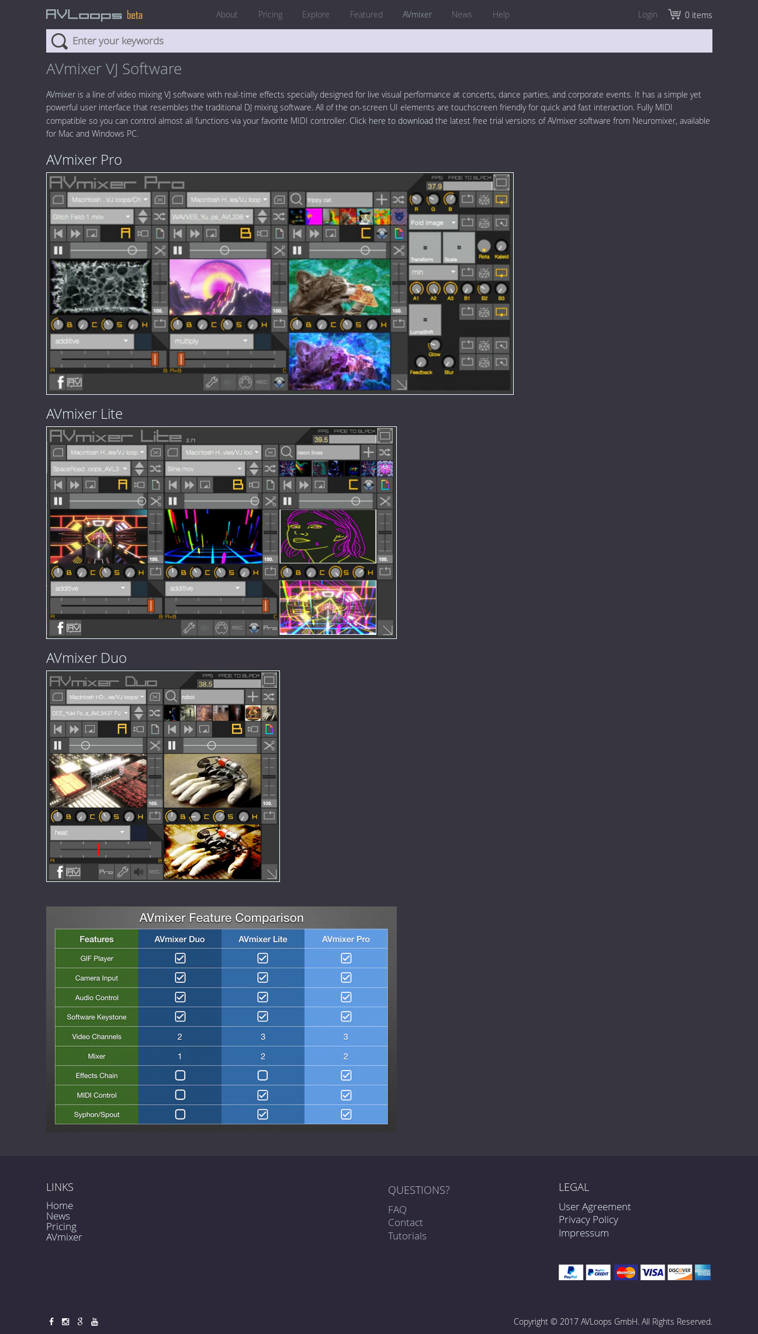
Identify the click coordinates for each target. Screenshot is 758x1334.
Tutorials (407, 1238)
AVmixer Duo (86, 657)
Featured (366, 14)
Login (647, 14)
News (466, 14)
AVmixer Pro (84, 159)
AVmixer (419, 14)
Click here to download (391, 120)
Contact (405, 1225)
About (221, 14)
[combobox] (379, 41)
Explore (314, 14)
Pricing (266, 14)
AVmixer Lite (84, 413)
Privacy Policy (588, 1219)
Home (59, 1205)
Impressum (584, 1232)
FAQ (397, 1212)
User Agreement (595, 1206)
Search (59, 41)
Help (507, 14)
